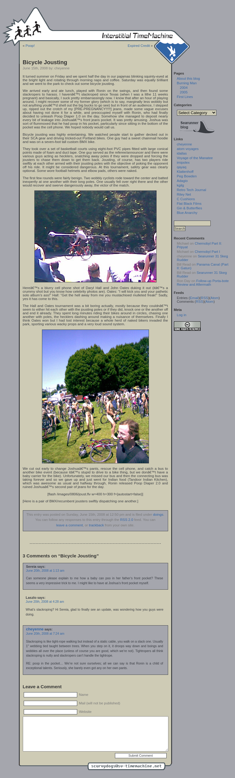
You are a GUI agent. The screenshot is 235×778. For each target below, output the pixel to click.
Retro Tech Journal (191, 190)
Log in (181, 315)
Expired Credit (139, 45)
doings (158, 514)
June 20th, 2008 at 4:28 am (45, 601)
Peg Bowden (187, 176)
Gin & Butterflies (189, 208)
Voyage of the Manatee (195, 158)
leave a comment (69, 525)
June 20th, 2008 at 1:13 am (45, 570)
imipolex (183, 162)
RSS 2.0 (126, 520)
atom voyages (188, 149)
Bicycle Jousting (45, 62)
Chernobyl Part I (207, 251)
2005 (184, 92)
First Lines (185, 97)
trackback (96, 525)
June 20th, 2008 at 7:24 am (45, 633)
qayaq (181, 167)
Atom (214, 298)
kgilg (180, 185)
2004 (184, 87)
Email (194, 298)
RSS (204, 298)
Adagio (182, 181)
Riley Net (184, 194)
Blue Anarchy (187, 213)
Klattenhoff (185, 171)
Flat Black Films (189, 203)
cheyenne (35, 629)
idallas (182, 153)
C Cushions (186, 199)
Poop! (30, 45)
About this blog (188, 78)
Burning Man (187, 83)
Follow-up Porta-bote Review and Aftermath (203, 282)
